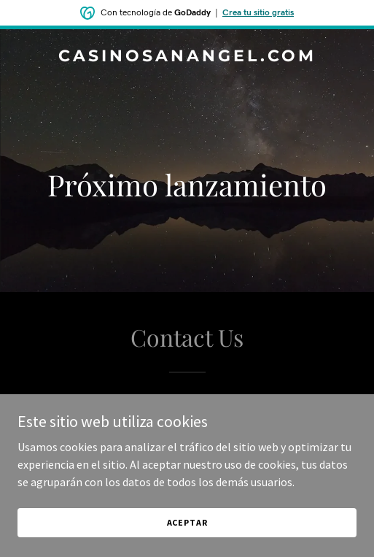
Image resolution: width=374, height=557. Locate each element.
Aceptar (187, 522)
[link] (187, 57)
